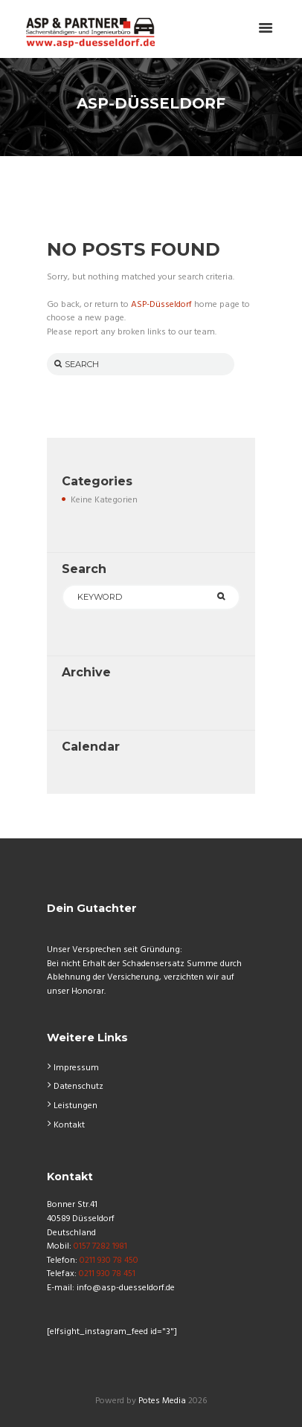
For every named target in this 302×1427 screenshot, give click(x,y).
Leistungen (75, 1105)
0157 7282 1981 (99, 1246)
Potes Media (162, 1401)
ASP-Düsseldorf (161, 304)
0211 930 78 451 (106, 1273)
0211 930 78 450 (107, 1260)
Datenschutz (78, 1086)
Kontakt (69, 1125)
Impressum (76, 1068)
